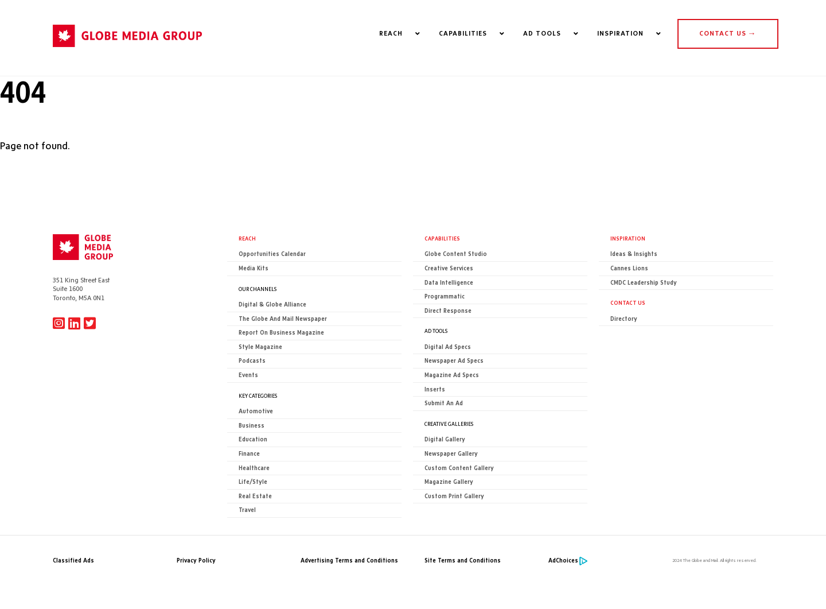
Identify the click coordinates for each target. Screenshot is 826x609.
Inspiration (627, 238)
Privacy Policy (196, 560)
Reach (247, 238)
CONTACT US (727, 33)
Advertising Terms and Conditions (349, 560)
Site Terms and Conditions (462, 560)
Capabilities (442, 238)
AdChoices (563, 560)
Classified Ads (73, 560)
